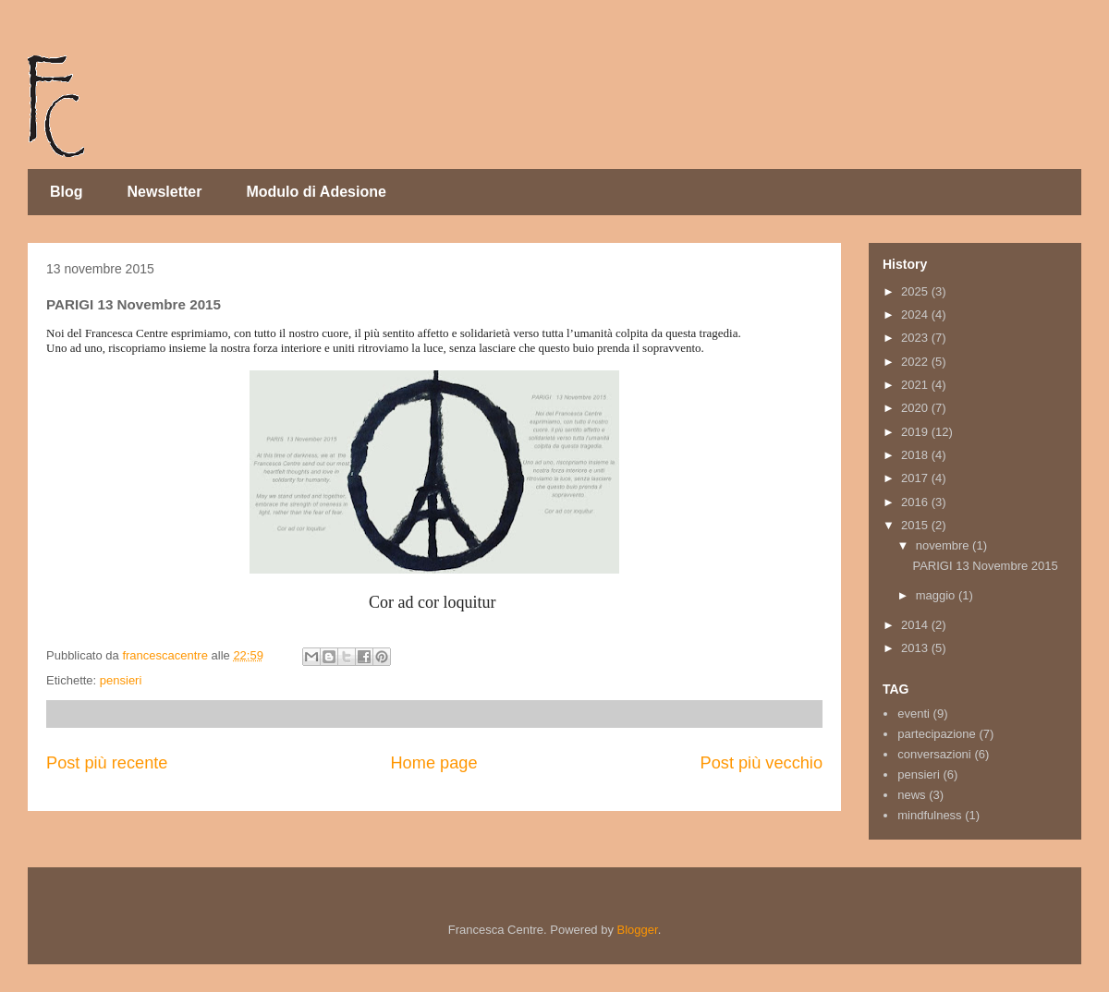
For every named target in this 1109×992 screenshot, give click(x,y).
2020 (916, 408)
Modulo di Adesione (315, 192)
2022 (916, 362)
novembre (944, 545)
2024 (916, 314)
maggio (937, 595)
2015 (916, 525)
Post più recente (106, 763)
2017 (916, 478)
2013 (916, 648)
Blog (66, 192)
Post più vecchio (762, 763)
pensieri (121, 680)
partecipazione (936, 734)
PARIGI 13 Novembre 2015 (984, 566)
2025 (916, 291)
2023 (916, 338)
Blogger (637, 930)
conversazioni (934, 754)
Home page (433, 763)
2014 (916, 625)
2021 (916, 385)
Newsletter (165, 192)
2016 (916, 502)
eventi (913, 713)
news (911, 795)
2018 (916, 455)
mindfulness (929, 815)
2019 (916, 432)
